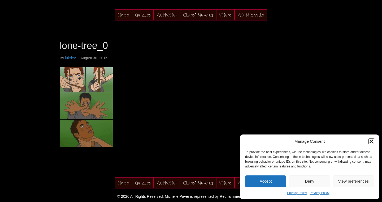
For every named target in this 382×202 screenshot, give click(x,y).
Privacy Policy (297, 193)
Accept (266, 181)
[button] (371, 141)
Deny (309, 181)
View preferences (353, 181)
